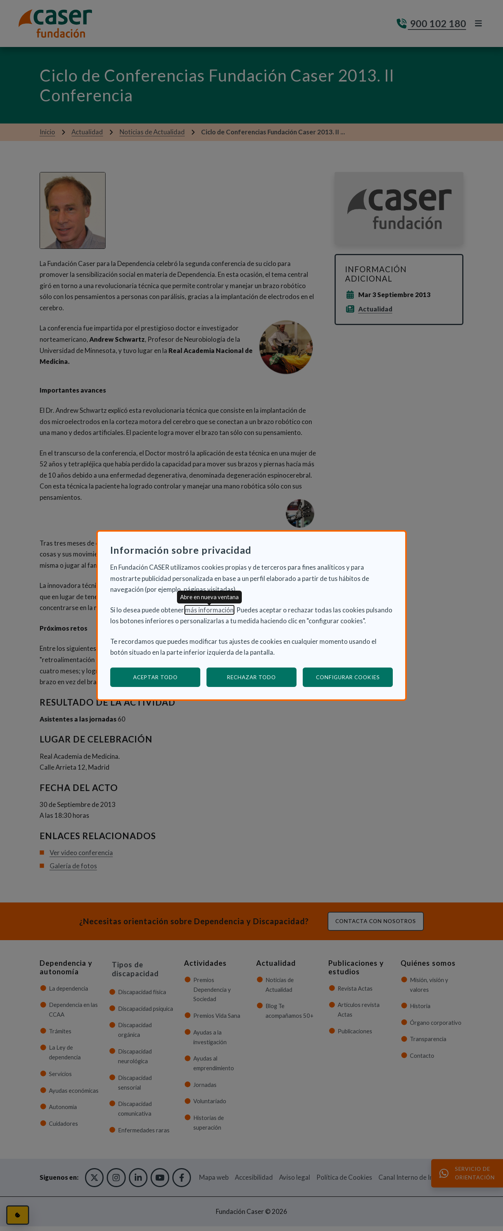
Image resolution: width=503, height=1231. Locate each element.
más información (209, 610)
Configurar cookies (354, 677)
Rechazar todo (251, 677)
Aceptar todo (155, 677)
